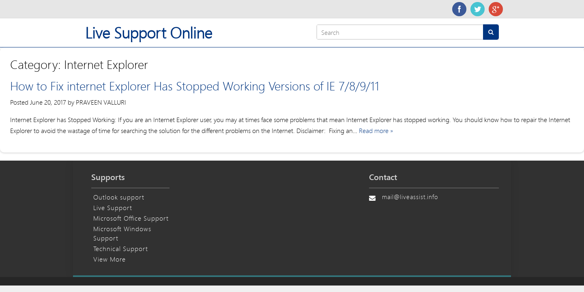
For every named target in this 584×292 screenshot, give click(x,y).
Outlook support (118, 197)
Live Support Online (148, 32)
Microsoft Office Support (131, 218)
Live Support (112, 207)
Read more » (376, 130)
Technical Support (120, 248)
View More (109, 259)
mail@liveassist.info (410, 196)
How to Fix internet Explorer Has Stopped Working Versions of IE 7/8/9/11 (194, 85)
